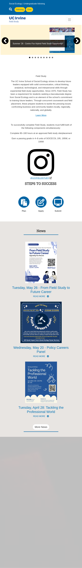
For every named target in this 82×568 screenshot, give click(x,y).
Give (29, 9)
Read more (41, 296)
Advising (20, 9)
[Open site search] (10, 9)
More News (41, 427)
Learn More (41, 115)
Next (76, 40)
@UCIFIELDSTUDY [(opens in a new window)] (39, 178)
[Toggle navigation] (69, 19)
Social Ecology (15, 4)
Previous (5, 40)
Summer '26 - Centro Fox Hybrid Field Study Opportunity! (38, 44)
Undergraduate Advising (34, 4)
